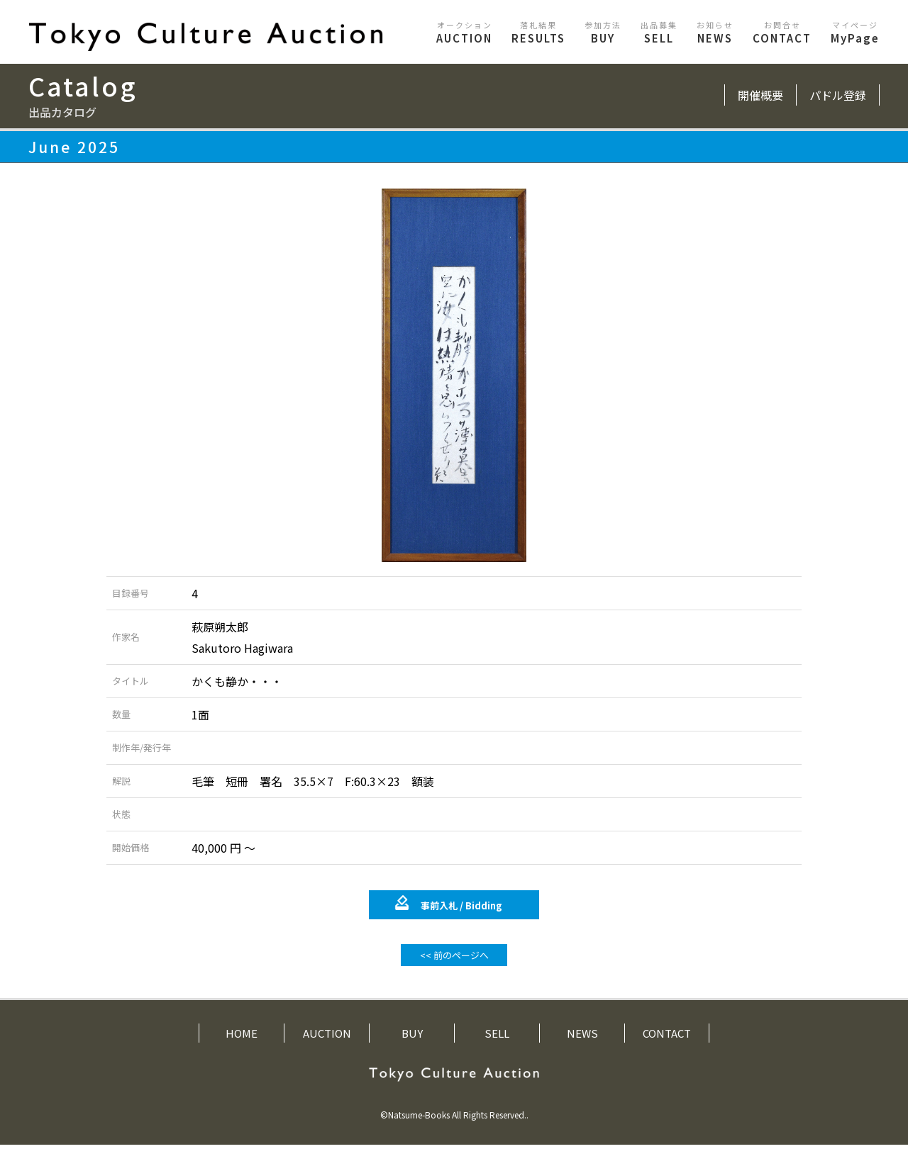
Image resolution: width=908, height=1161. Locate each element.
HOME (242, 1049)
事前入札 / (461, 922)
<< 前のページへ (454, 971)
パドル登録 (837, 94)
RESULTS (538, 32)
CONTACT (782, 32)
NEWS (715, 32)
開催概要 (760, 94)
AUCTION (464, 32)
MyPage (855, 32)
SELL (659, 32)
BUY (603, 32)
